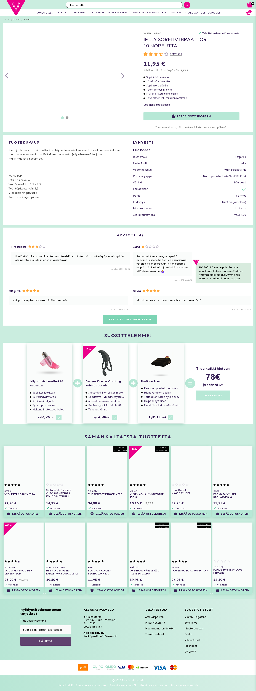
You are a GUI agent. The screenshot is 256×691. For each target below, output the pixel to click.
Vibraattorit (192, 640)
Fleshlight (191, 645)
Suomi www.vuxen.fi (123, 685)
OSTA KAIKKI (213, 395)
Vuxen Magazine (195, 617)
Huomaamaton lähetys (160, 628)
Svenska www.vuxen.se (91, 685)
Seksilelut (191, 622)
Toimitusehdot (154, 634)
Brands (17, 19)
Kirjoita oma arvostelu (130, 319)
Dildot (189, 634)
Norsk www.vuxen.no (153, 685)
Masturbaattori (194, 628)
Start (7, 19)
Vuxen (26, 19)
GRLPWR (190, 651)
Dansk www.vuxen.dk (184, 685)
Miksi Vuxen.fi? (155, 622)
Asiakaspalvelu (154, 617)
